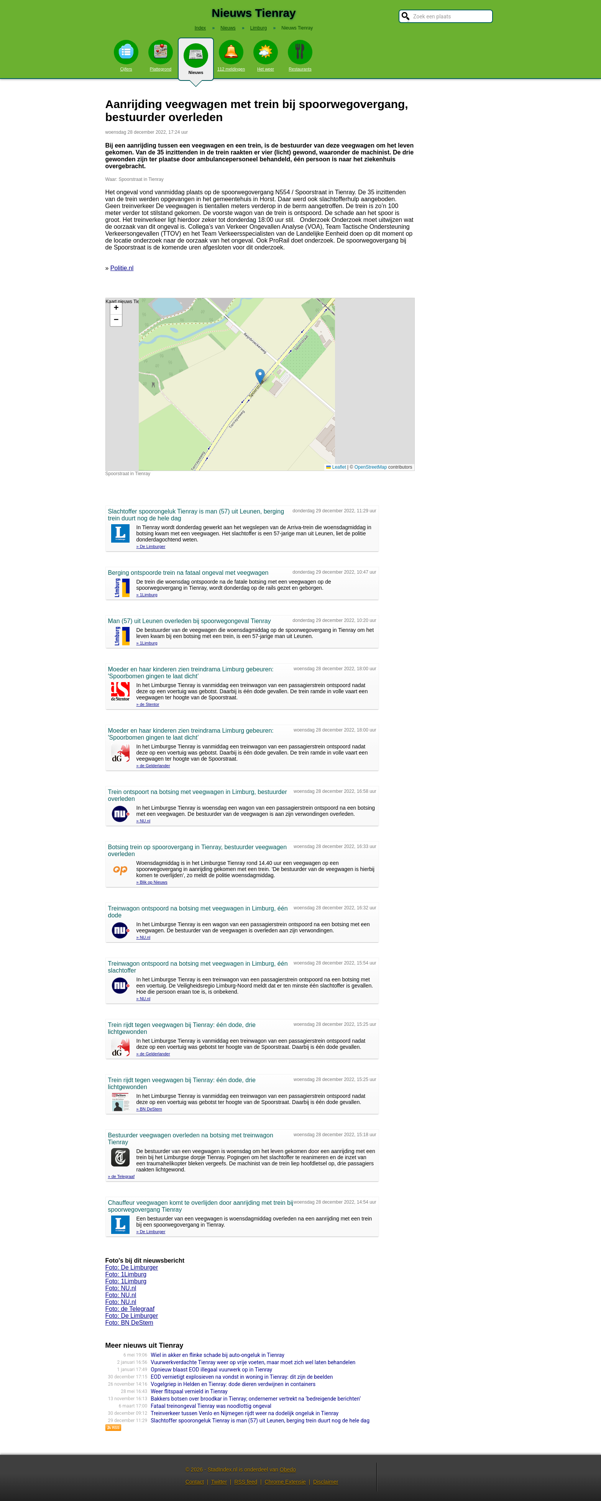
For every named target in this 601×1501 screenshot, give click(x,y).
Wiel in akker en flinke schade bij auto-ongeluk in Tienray (217, 1355)
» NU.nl (143, 821)
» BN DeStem (149, 1109)
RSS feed (245, 1482)
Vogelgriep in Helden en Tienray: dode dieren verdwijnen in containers (233, 1384)
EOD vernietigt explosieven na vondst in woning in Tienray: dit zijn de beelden (242, 1377)
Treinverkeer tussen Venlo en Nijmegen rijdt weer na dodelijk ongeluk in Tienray (244, 1413)
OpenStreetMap (371, 467)
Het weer (265, 55)
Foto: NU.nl (120, 1288)
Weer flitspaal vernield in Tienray (189, 1391)
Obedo (288, 1470)
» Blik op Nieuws (151, 882)
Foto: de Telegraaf (130, 1309)
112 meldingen (231, 55)
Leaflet (336, 467)
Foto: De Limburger (131, 1267)
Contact (195, 1482)
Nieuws (196, 62)
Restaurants (300, 55)
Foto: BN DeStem (129, 1322)
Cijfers (126, 55)
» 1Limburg (147, 594)
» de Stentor (147, 704)
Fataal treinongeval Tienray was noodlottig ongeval (211, 1406)
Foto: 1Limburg (126, 1274)
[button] (260, 376)
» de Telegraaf (121, 1176)
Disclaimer (325, 1482)
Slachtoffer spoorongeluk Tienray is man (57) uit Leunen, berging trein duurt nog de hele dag (260, 1420)
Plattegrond (160, 55)
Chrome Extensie (284, 1482)
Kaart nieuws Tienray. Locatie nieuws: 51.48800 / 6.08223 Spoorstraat (259, 384)
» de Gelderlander (153, 765)
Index (200, 28)
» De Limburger (151, 546)
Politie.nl (121, 268)
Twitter (219, 1482)
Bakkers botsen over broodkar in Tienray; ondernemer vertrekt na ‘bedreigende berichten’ (256, 1399)
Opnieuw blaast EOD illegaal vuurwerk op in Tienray (211, 1369)
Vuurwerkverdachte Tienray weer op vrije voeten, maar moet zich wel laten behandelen (253, 1362)
